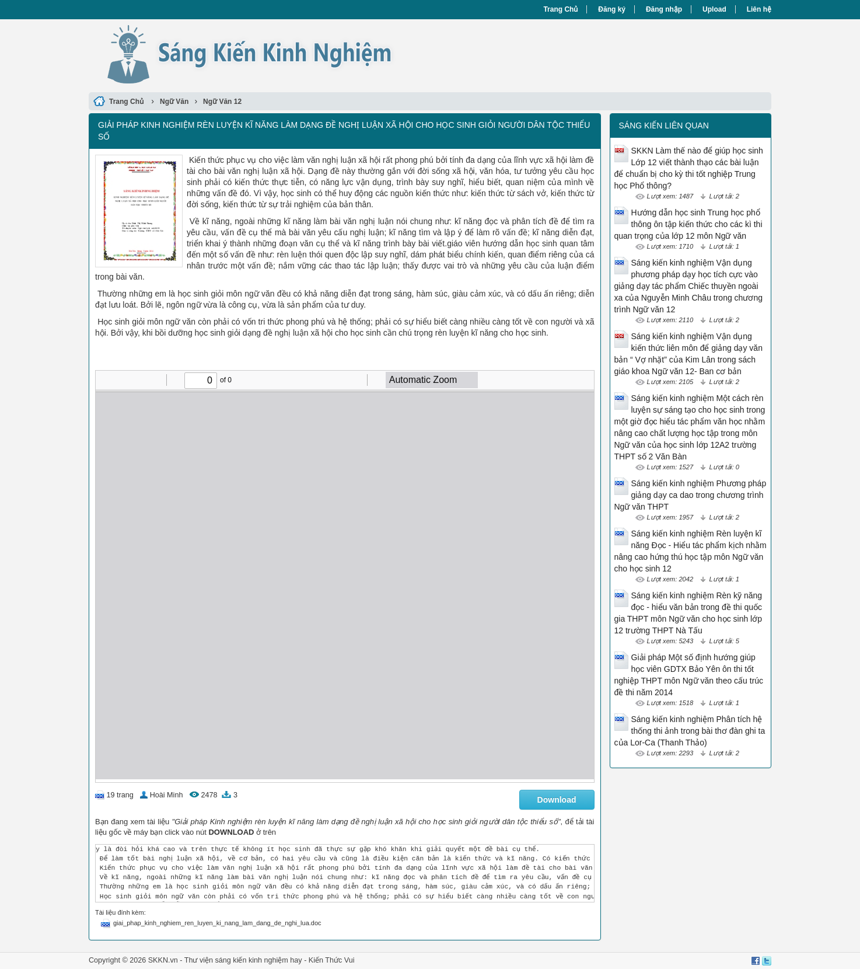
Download (556, 799)
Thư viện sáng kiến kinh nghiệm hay (243, 960)
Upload (714, 9)
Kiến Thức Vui (332, 960)
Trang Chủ (560, 9)
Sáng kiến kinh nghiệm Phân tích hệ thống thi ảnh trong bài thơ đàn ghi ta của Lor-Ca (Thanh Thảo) (689, 730)
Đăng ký (611, 9)
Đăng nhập (664, 9)
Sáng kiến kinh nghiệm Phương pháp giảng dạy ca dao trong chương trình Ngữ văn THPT (690, 495)
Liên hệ (759, 9)
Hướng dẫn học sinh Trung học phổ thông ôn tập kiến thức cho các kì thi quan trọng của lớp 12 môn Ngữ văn (688, 224)
